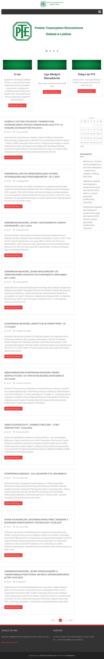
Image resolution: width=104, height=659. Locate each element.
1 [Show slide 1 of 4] (46, 51)
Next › (71, 620)
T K (10, 132)
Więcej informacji (16, 105)
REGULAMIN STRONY (9, 642)
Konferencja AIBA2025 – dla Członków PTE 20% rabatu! (35, 473)
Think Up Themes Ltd (48, 655)
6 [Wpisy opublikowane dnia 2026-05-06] (88, 129)
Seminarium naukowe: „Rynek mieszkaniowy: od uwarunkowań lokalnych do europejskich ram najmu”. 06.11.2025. (36, 274)
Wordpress (70, 655)
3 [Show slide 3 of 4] (53, 51)
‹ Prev (53, 620)
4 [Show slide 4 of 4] (57, 51)
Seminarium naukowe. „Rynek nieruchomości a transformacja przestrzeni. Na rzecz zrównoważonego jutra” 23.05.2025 (36, 574)
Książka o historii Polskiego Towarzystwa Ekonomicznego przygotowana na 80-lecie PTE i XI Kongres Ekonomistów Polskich (33, 124)
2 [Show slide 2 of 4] (50, 51)
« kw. (82, 146)
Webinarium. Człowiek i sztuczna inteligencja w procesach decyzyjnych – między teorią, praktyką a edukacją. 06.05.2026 (92, 169)
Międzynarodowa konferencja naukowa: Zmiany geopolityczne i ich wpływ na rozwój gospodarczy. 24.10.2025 (34, 375)
